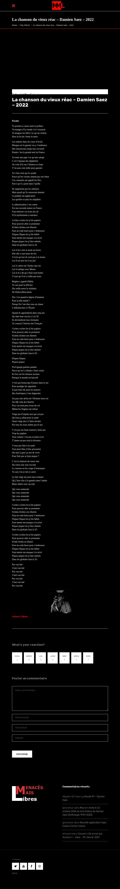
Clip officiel (25, 25)
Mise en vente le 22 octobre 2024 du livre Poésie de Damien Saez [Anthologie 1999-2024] (83, 811)
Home (14, 25)
